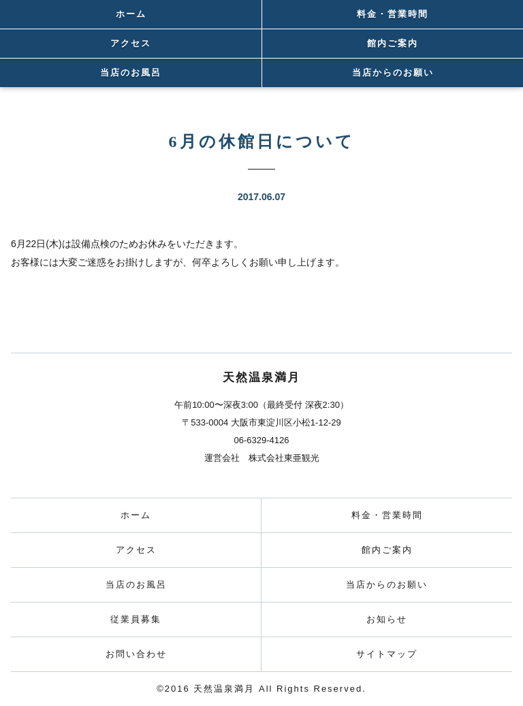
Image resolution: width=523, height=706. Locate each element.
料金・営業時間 (392, 14)
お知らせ (386, 619)
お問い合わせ (136, 654)
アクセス (130, 43)
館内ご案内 (392, 43)
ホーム (131, 14)
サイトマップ (386, 654)
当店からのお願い (393, 72)
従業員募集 (135, 619)
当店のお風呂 (130, 72)
